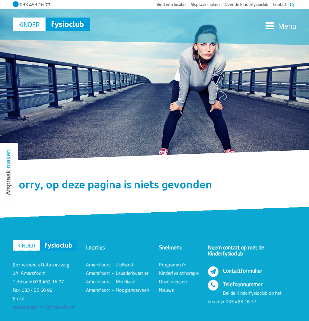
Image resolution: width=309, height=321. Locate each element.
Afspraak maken (205, 4)
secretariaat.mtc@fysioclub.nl (43, 307)
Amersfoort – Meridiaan (110, 281)
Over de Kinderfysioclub (246, 4)
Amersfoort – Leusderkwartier (117, 273)
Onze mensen (173, 281)
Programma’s (172, 264)
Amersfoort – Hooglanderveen (117, 290)
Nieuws (166, 290)
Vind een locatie (171, 4)
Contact (279, 4)
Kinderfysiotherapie (179, 273)
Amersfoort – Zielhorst (110, 264)
